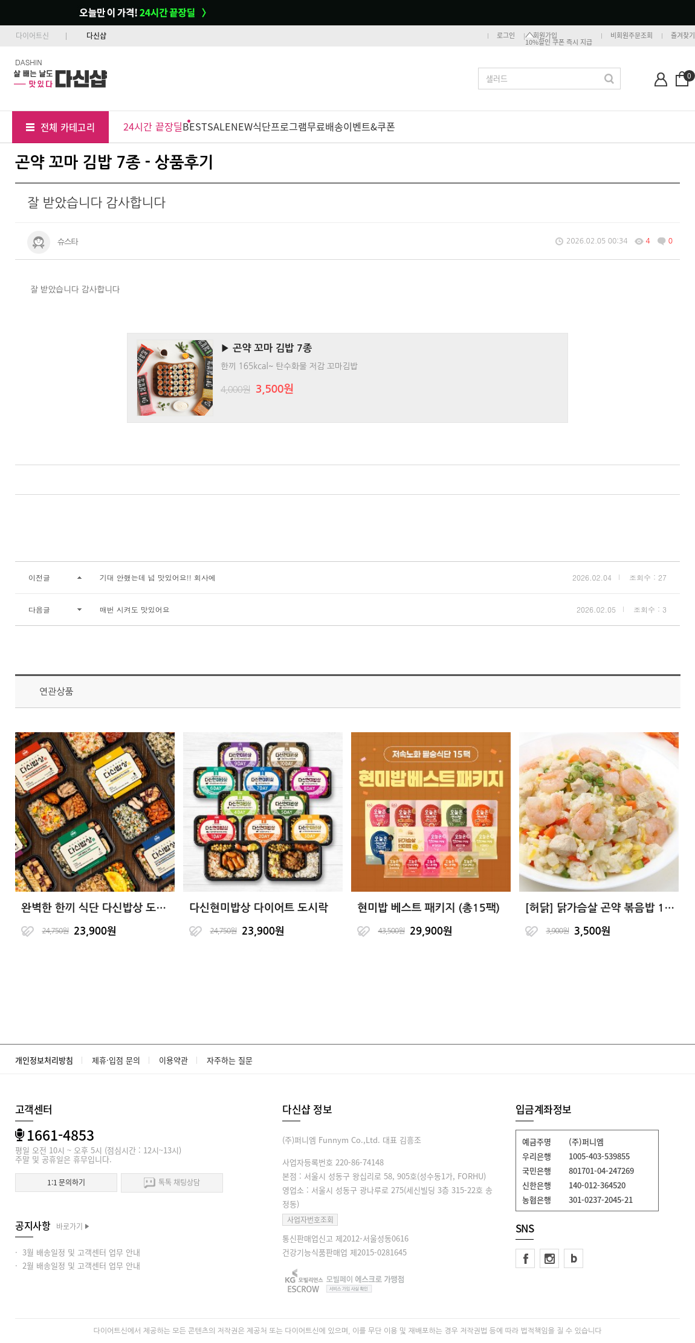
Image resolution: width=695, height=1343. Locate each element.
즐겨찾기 (683, 35)
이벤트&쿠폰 (369, 126)
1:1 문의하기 (66, 1182)
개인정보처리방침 (44, 1060)
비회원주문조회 (631, 35)
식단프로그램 (280, 126)
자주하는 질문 (230, 1060)
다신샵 (96, 35)
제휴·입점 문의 (116, 1060)
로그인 (506, 35)
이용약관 (173, 1060)
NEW (242, 126)
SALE (219, 126)
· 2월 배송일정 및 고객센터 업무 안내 (77, 1265)
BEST (195, 126)
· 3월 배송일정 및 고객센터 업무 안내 (77, 1252)
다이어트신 (32, 35)
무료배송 (325, 126)
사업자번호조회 (310, 1219)
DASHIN (28, 62)
